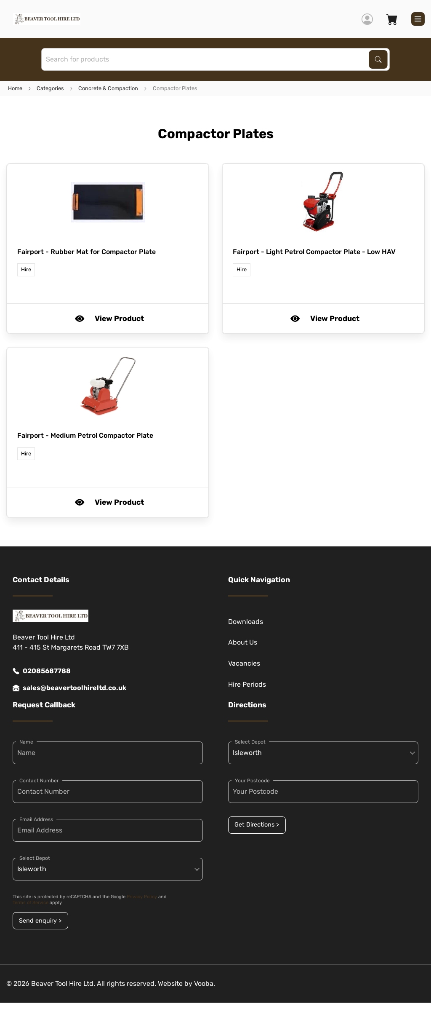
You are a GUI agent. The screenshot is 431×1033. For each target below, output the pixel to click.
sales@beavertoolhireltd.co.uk (69, 688)
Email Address (36, 819)
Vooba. (204, 983)
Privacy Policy (142, 896)
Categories (50, 88)
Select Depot (34, 858)
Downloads (245, 622)
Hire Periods (247, 684)
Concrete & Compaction (108, 88)
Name (26, 742)
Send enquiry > (40, 920)
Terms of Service (30, 902)
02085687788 (42, 671)
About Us (242, 642)
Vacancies (244, 663)
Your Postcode (252, 781)
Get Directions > (256, 824)
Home (15, 88)
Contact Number (39, 781)
